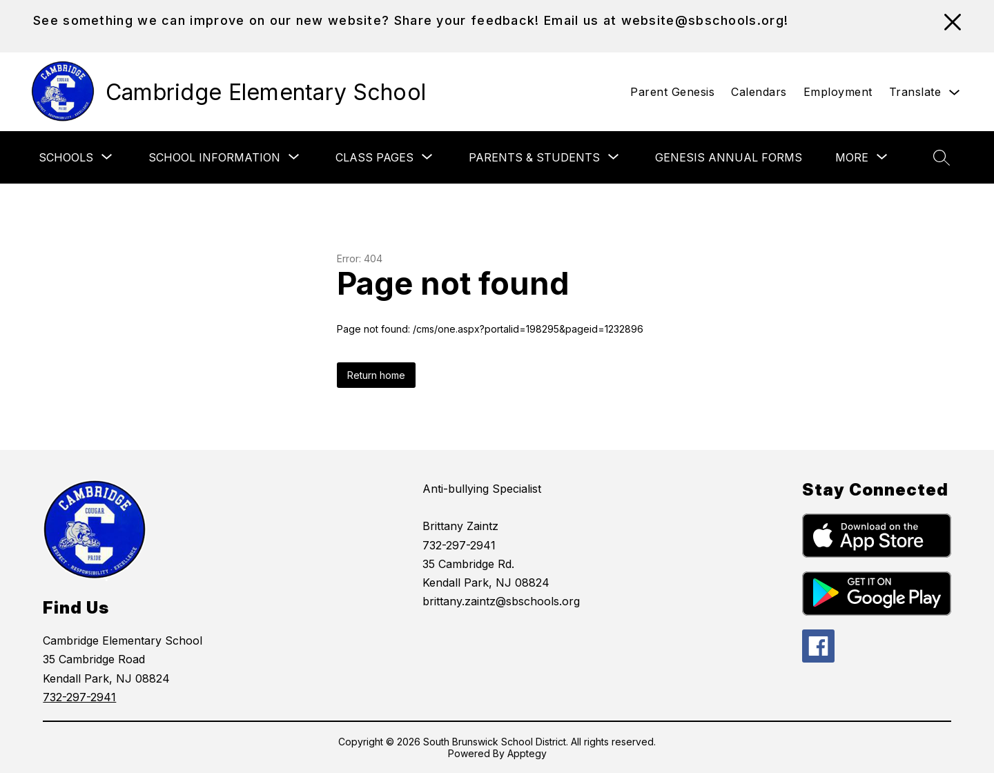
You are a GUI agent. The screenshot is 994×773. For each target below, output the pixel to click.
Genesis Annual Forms (728, 157)
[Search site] (941, 157)
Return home (376, 375)
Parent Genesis (672, 92)
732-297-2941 (79, 697)
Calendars (759, 92)
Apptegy (527, 753)
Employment (838, 92)
